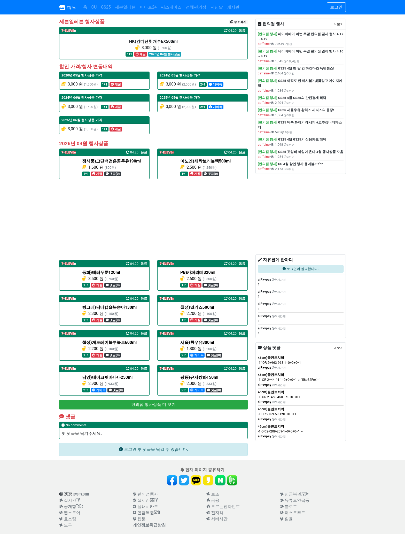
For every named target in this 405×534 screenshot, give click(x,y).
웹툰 (139, 518)
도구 (65, 525)
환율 (286, 518)
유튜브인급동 (294, 500)
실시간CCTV (145, 500)
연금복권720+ (294, 494)
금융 (212, 500)
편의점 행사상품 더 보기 (153, 404)
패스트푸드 (292, 512)
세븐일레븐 (125, 7)
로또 (212, 494)
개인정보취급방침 (149, 525)
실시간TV (69, 500)
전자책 (214, 512)
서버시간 (217, 518)
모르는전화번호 (223, 506)
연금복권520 (146, 512)
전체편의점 (196, 7)
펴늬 (68, 7)
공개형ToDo (71, 506)
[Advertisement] (153, 219)
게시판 (233, 7)
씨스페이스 (171, 7)
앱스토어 (69, 512)
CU (94, 7)
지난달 (217, 7)
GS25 (106, 7)
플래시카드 (145, 506)
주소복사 (238, 22)
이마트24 (148, 7)
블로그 (288, 506)
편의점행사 (145, 494)
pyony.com (81, 494)
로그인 (336, 7)
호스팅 (67, 518)
